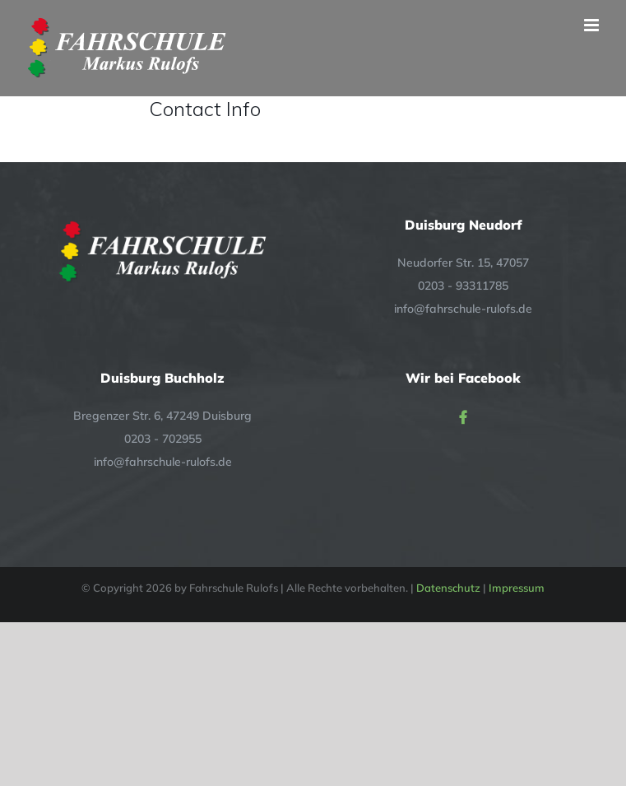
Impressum (517, 587)
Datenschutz (448, 587)
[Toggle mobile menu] (592, 25)
